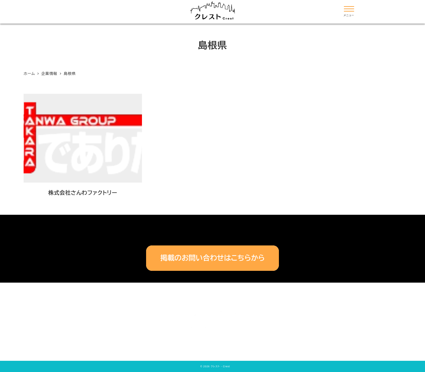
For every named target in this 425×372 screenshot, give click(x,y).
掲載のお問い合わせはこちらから (212, 258)
